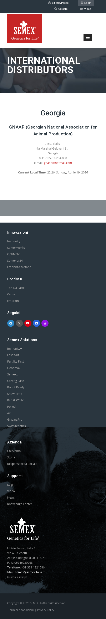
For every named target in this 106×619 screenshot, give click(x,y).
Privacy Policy (45, 610)
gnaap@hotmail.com (58, 163)
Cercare (60, 8)
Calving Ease (15, 381)
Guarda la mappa (17, 577)
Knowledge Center (19, 504)
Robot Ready (16, 387)
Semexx (12, 374)
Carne (11, 294)
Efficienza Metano (19, 267)
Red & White (15, 400)
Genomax (13, 368)
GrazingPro (14, 419)
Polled (11, 407)
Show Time (14, 394)
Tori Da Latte (16, 288)
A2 (9, 413)
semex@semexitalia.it (29, 572)
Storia (11, 457)
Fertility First (15, 361)
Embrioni (13, 301)
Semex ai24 (15, 260)
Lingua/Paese (58, 2)
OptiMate (13, 254)
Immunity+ (14, 241)
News (11, 497)
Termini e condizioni (21, 610)
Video (85, 8)
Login (86, 2)
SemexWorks (16, 248)
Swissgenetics (16, 426)
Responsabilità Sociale (22, 464)
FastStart (13, 355)
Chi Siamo (14, 451)
